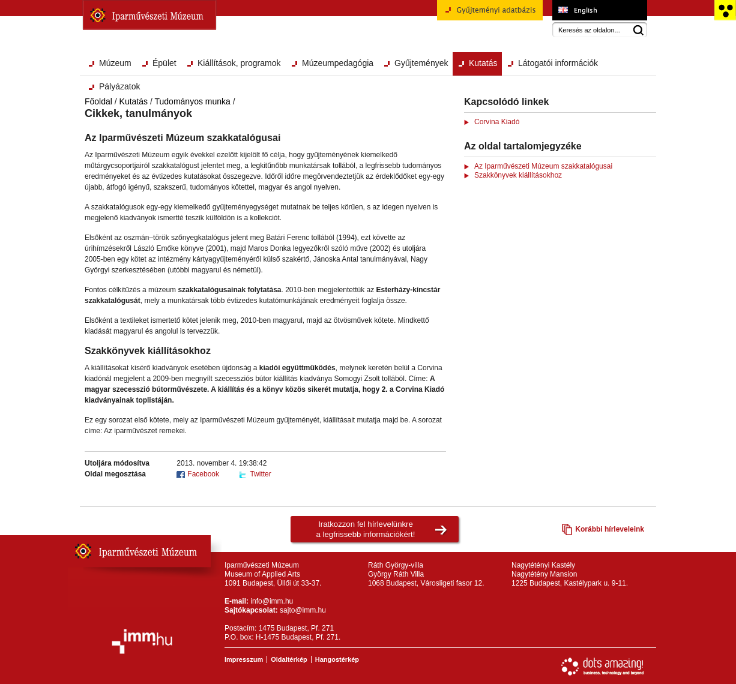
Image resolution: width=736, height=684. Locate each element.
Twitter (260, 474)
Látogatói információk (558, 63)
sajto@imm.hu (303, 610)
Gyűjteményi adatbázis (490, 14)
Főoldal (98, 101)
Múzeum (115, 63)
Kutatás (483, 63)
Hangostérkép (337, 659)
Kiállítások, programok (239, 63)
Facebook (203, 474)
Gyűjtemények (421, 63)
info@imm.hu (271, 601)
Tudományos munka (193, 101)
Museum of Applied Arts (599, 10)
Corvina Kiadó (496, 122)
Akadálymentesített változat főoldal (725, 10)
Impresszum (244, 659)
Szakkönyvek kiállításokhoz (518, 175)
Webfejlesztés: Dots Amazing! (602, 666)
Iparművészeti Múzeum (149, 15)
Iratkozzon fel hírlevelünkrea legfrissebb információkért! (365, 529)
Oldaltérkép (289, 659)
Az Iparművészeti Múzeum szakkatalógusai (543, 166)
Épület (164, 63)
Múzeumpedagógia (337, 63)
